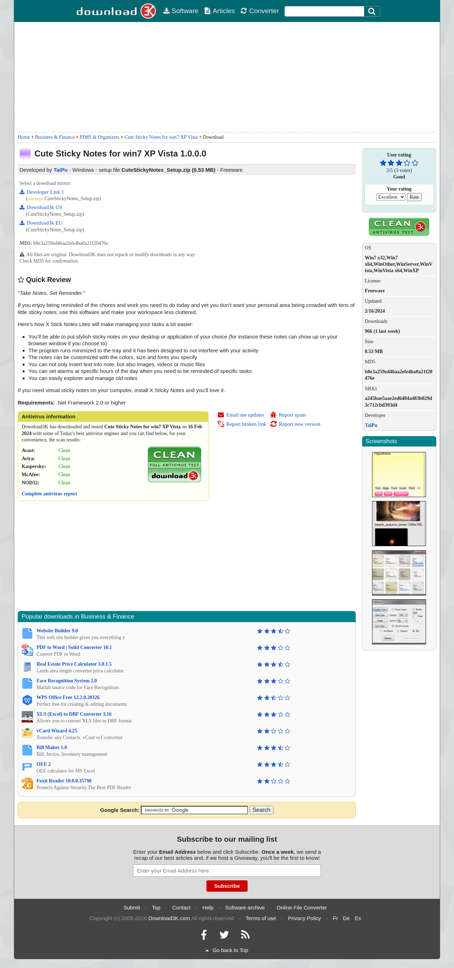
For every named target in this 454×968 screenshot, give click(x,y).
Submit (131, 907)
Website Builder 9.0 (57, 630)
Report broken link (241, 424)
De (346, 918)
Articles (219, 11)
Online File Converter (302, 907)
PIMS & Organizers (100, 137)
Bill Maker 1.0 (52, 747)
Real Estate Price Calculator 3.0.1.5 (74, 664)
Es (358, 918)
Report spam (288, 415)
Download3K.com (169, 918)
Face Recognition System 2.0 (67, 680)
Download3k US (41, 207)
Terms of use (261, 918)
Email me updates (240, 415)
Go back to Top (227, 950)
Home (24, 137)
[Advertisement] (227, 77)
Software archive (245, 907)
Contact (181, 907)
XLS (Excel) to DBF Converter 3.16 (74, 714)
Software (181, 11)
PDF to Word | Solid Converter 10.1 (74, 647)
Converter (259, 11)
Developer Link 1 (42, 192)
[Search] (372, 11)
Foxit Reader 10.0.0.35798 (64, 780)
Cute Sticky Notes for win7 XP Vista (161, 137)
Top (156, 907)
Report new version (295, 424)
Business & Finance (55, 137)
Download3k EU (41, 223)
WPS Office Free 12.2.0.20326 (68, 697)
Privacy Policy (304, 918)
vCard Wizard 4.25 (57, 730)
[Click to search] (372, 11)
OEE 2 (44, 764)
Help (208, 907)
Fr (335, 918)
